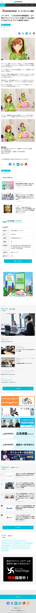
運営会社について (18, 608)
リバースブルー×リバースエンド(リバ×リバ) (20, 545)
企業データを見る (18, 261)
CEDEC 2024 (17, 543)
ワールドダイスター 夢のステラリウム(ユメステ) (19, 548)
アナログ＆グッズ (5, 27)
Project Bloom (5, 548)
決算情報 (32, 5)
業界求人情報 (18, 5)
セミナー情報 (25, 5)
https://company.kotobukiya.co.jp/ (15, 222)
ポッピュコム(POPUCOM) (27, 543)
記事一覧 (2, 5)
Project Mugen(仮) (5, 545)
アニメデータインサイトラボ (19, 540)
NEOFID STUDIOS (5, 550)
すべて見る (18, 388)
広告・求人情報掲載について (18, 610)
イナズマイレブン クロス (7, 540)
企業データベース (9, 5)
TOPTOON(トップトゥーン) (7, 543)
